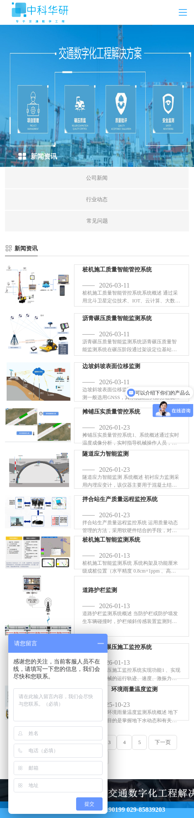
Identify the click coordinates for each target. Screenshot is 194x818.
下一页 (163, 742)
